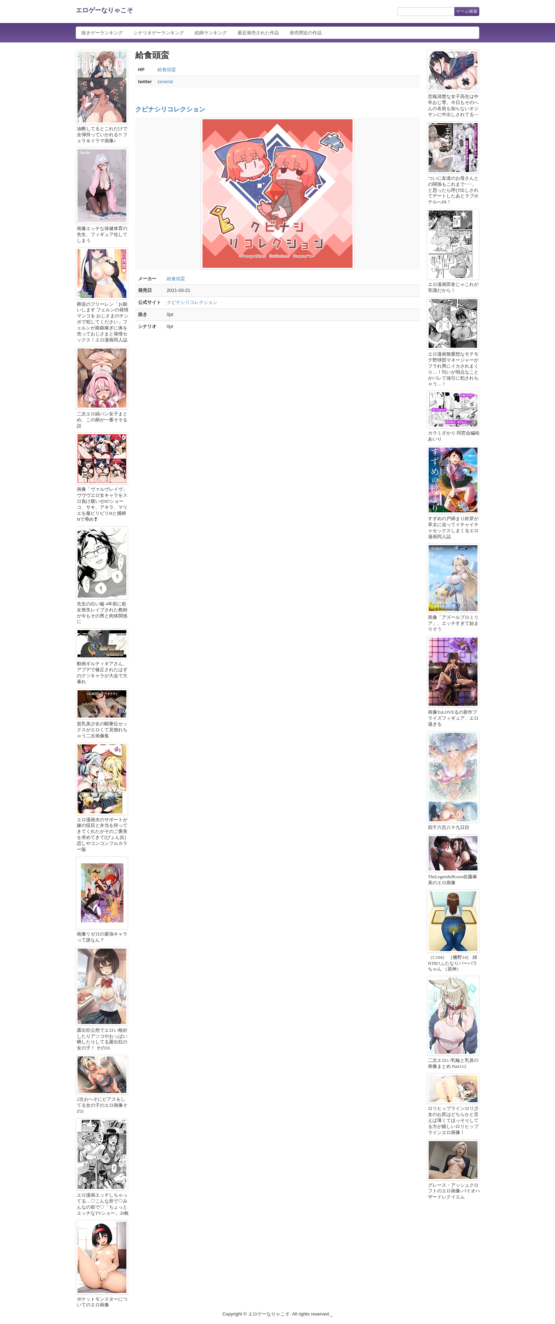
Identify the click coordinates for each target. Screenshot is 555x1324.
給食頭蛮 (167, 69)
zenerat (165, 81)
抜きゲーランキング (102, 32)
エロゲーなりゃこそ (104, 10)
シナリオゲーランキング (158, 32)
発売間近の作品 (306, 32)
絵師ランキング (211, 32)
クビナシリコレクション (170, 109)
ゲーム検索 (466, 11)
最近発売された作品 (258, 32)
